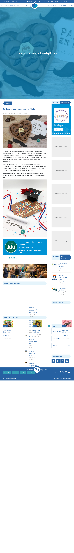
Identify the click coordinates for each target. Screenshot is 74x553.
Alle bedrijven (65, 102)
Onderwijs (19, 5)
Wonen (56, 5)
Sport (15, 5)
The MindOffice (67, 400)
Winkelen (52, 5)
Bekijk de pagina (58, 129)
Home (2, 5)
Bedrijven (71, 5)
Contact (15, 394)
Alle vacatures (65, 257)
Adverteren (58, 1)
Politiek (11, 5)
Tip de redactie (48, 1)
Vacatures (38, 1)
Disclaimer (31, 394)
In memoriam (65, 5)
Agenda (30, 1)
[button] (53, 133)
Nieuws (5, 5)
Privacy (23, 394)
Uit (48, 5)
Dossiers (67, 1)
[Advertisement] (25, 299)
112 (8, 5)
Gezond (60, 5)
